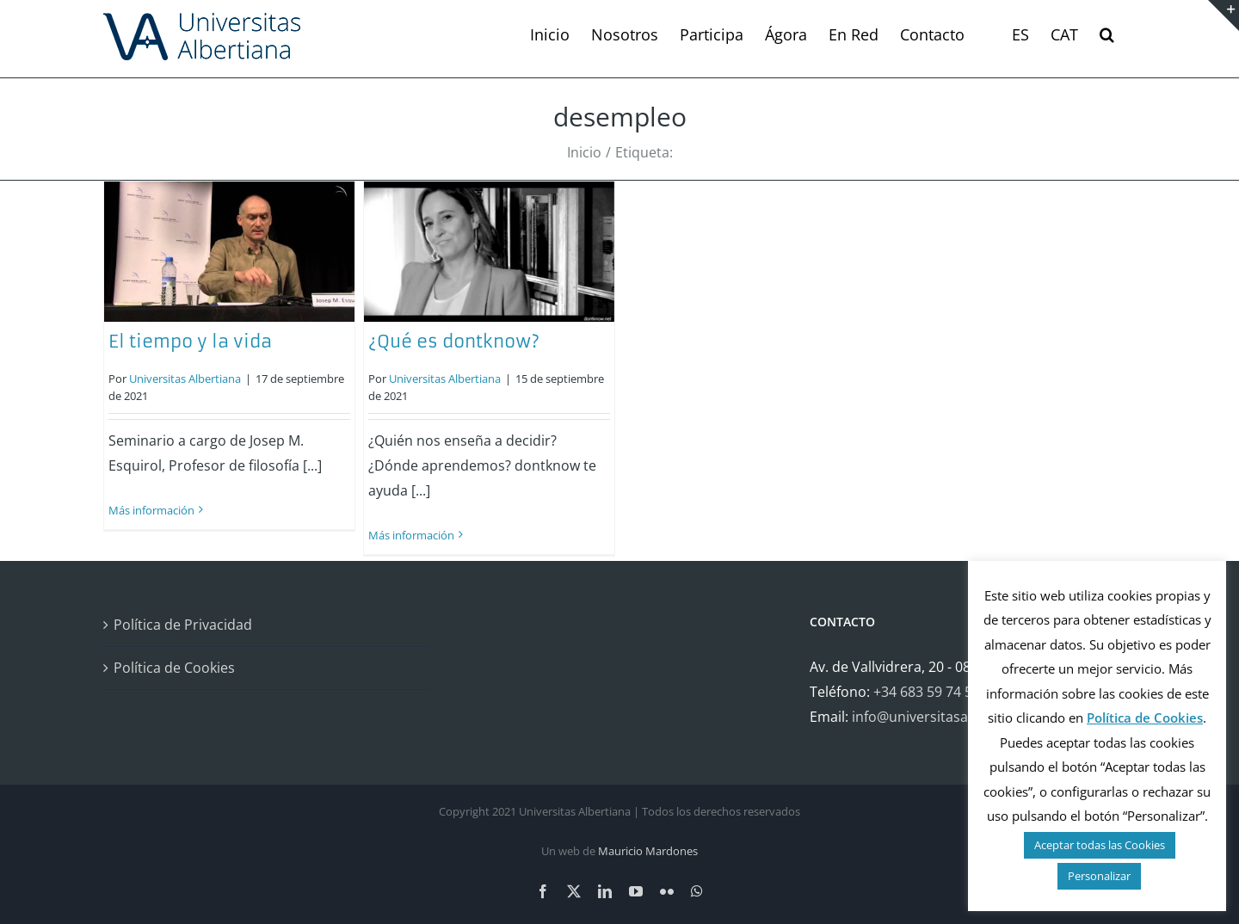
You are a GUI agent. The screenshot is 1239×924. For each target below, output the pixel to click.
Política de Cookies (174, 667)
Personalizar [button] (1099, 876)
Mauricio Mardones (648, 851)
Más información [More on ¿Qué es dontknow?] (411, 535)
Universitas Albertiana (185, 378)
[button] (1107, 34)
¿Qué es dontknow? (453, 341)
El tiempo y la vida (190, 341)
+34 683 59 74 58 (926, 691)
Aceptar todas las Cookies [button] (1099, 845)
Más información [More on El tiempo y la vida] (151, 510)
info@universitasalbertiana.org (952, 716)
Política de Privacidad (183, 624)
